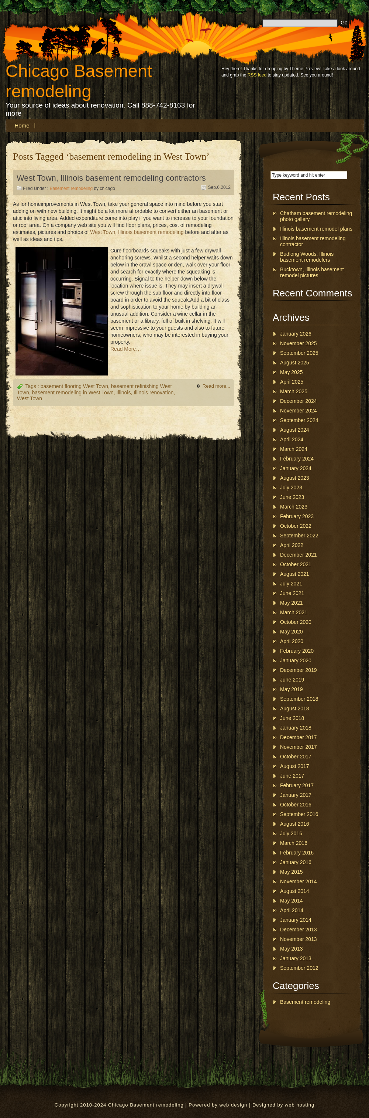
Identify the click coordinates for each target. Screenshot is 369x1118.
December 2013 (298, 929)
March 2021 (293, 612)
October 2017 (295, 757)
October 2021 (295, 564)
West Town (29, 398)
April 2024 (291, 439)
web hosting (299, 1105)
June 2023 (292, 497)
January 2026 (295, 334)
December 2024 (298, 401)
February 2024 (297, 459)
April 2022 (291, 545)
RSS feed (257, 75)
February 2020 (297, 651)
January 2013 (295, 958)
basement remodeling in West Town (72, 392)
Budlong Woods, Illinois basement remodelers (307, 257)
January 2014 (295, 920)
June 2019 (292, 680)
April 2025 (291, 382)
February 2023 (297, 516)
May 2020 (291, 632)
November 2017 (298, 747)
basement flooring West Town (74, 386)
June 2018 (292, 718)
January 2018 (295, 728)
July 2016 (291, 833)
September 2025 (299, 353)
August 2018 (294, 708)
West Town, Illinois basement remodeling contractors (111, 178)
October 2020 (295, 622)
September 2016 (299, 814)
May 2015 (291, 872)
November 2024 (298, 411)
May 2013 (291, 949)
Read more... (216, 386)
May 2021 (291, 603)
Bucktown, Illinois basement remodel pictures (312, 272)
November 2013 (298, 939)
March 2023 (293, 507)
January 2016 (295, 862)
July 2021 (291, 584)
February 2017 (297, 785)
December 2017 (298, 737)
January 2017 (295, 795)
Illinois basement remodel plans (316, 229)
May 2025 (291, 372)
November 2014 (298, 881)
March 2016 (293, 843)
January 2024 (295, 468)
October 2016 (295, 805)
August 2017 (294, 766)
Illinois (124, 392)
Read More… (125, 349)
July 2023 (291, 487)
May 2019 (291, 689)
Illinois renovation (153, 392)
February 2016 (297, 853)
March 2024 (293, 449)
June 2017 (292, 776)
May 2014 (291, 901)
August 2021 (294, 574)
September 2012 (299, 968)
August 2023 (294, 478)
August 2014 (294, 891)
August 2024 (294, 430)
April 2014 (291, 910)
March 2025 (293, 391)
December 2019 (298, 670)
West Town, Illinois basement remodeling (136, 232)
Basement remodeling (71, 188)
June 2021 (292, 593)
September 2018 (299, 699)
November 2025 (298, 343)
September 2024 (299, 420)
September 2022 (299, 535)
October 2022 (295, 526)
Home (22, 125)
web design (234, 1105)
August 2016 (294, 824)
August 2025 (294, 363)
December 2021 (298, 555)
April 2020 (291, 641)
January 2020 (295, 660)
